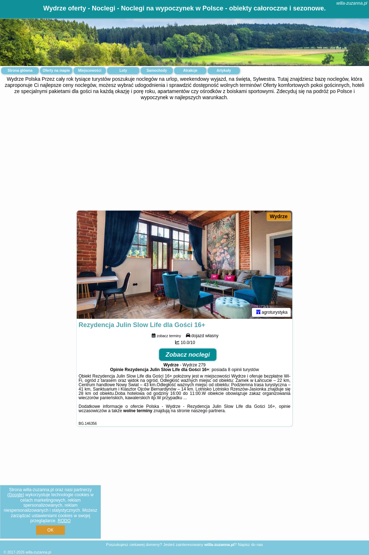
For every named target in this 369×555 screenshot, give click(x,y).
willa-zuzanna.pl (352, 3)
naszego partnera (207, 410)
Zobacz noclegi (188, 354)
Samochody (157, 70)
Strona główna (20, 70)
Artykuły (224, 70)
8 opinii (235, 369)
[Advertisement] (184, 154)
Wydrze (279, 216)
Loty (123, 70)
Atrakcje (190, 70)
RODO (64, 520)
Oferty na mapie (56, 70)
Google (16, 494)
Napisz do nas (250, 544)
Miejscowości (89, 70)
